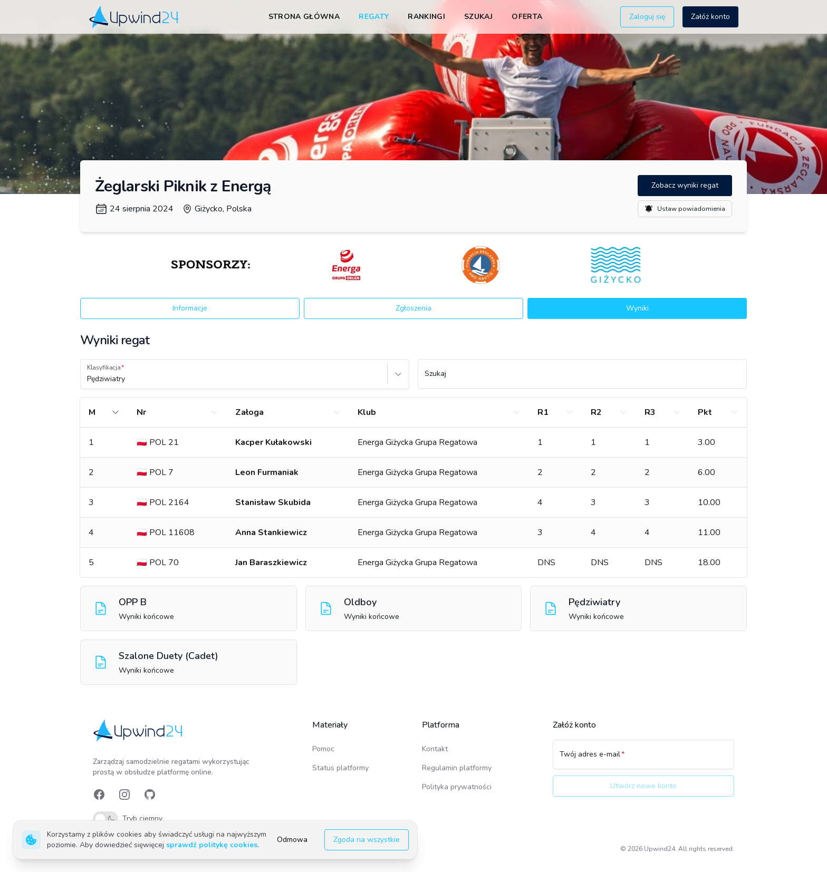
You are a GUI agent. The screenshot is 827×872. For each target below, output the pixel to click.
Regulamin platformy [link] (457, 768)
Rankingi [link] (426, 17)
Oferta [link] (527, 17)
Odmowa (292, 840)
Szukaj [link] (478, 17)
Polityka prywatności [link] (457, 787)
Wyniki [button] (637, 308)
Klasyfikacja (104, 367)
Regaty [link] (374, 17)
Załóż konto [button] (710, 17)
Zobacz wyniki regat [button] (684, 185)
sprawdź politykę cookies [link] (211, 845)
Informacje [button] (189, 308)
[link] (135, 16)
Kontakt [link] (435, 749)
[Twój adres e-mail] (643, 759)
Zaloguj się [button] (647, 17)
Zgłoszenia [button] (413, 308)
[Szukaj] (582, 378)
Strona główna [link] (304, 17)
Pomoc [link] (323, 749)
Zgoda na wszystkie (366, 840)
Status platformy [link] (340, 768)
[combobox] (88, 379)
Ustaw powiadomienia (685, 209)
